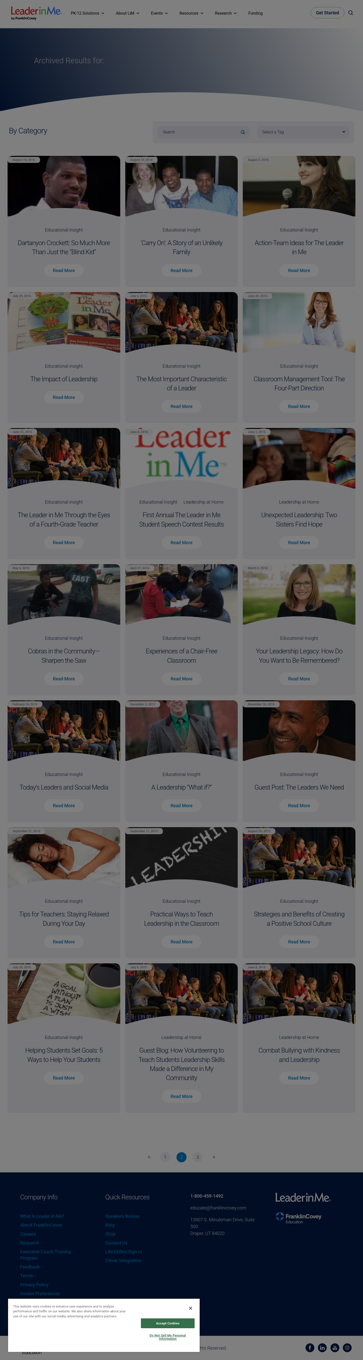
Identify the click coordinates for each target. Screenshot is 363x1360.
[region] (104, 1325)
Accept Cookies (167, 1323)
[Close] (190, 1308)
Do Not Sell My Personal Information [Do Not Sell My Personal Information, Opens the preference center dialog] (168, 1337)
